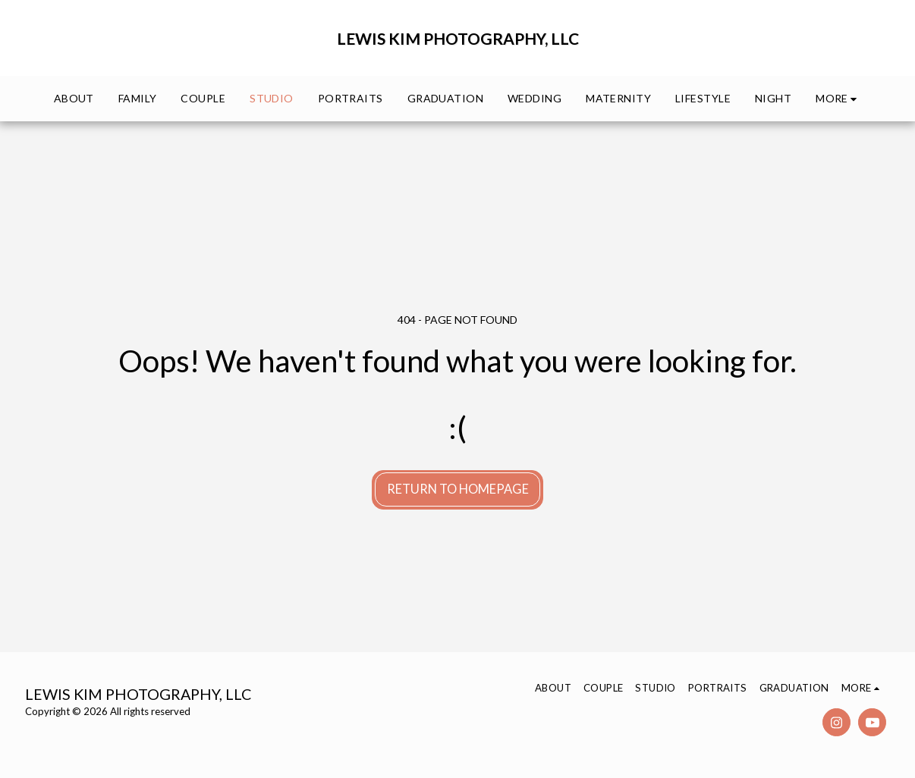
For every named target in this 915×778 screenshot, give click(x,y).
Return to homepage (458, 489)
